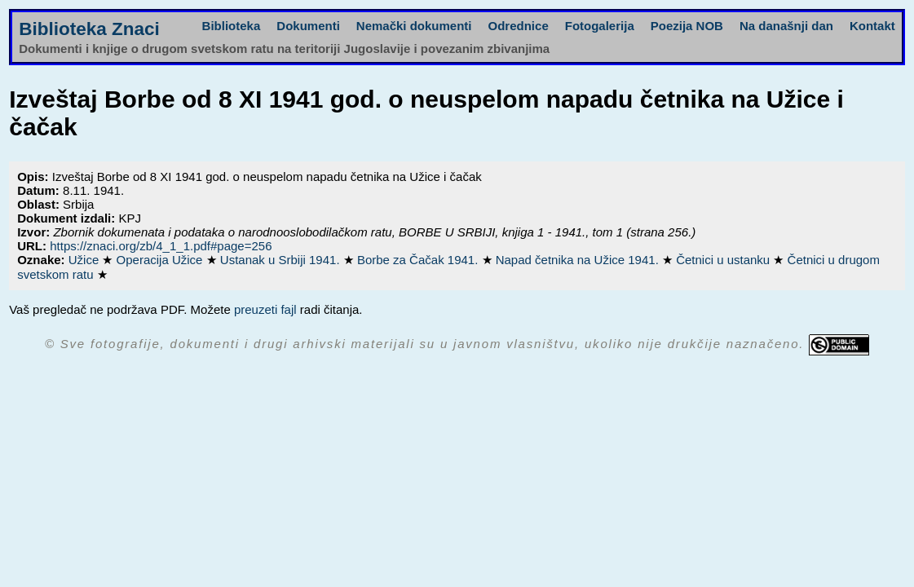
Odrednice (518, 26)
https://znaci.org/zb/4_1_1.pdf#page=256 (161, 246)
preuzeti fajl (265, 309)
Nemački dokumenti (414, 26)
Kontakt (872, 26)
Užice (85, 260)
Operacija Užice (161, 260)
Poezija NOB (687, 26)
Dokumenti (308, 26)
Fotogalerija (599, 26)
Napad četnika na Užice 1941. (579, 260)
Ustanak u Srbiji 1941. (281, 260)
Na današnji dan (786, 26)
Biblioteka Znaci (89, 29)
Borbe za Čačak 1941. (419, 260)
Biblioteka (231, 26)
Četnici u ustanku (724, 260)
